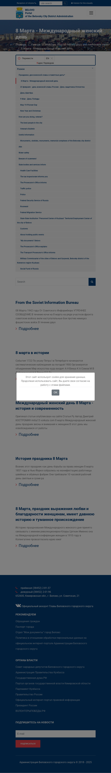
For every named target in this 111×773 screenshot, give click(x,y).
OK (55, 392)
